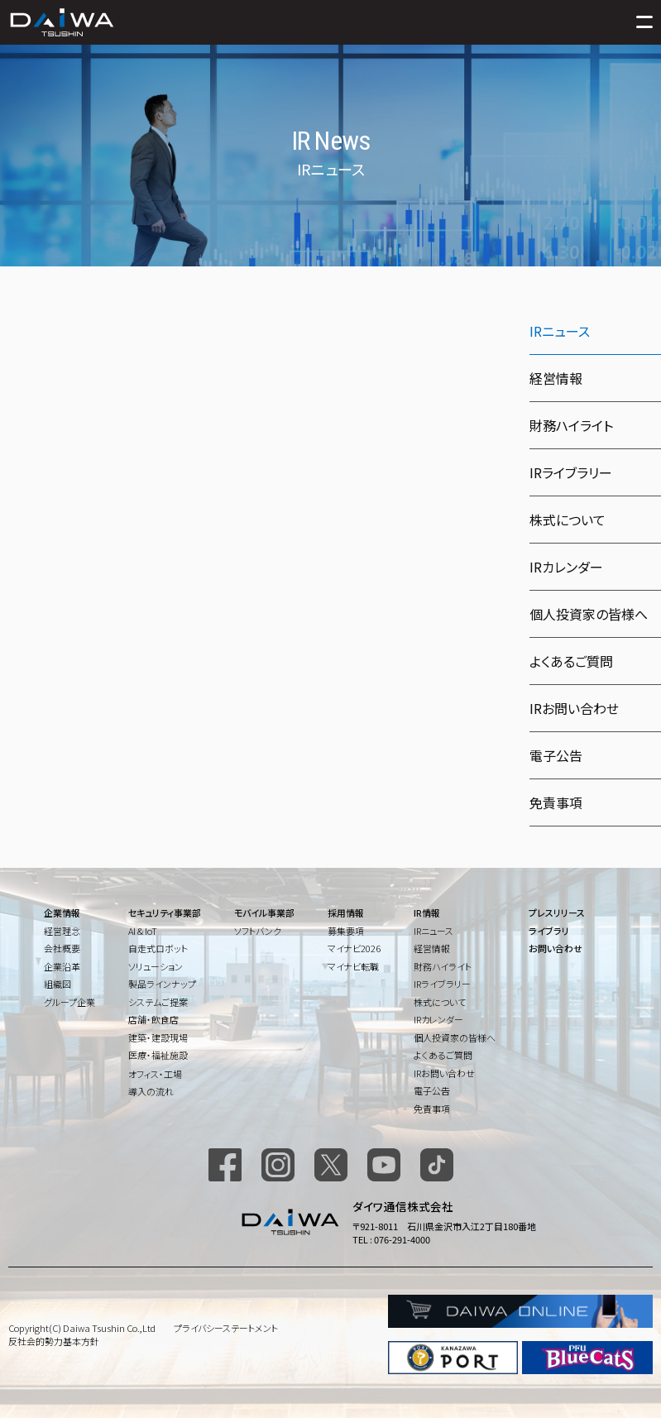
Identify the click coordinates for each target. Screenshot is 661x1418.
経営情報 (555, 378)
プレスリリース (557, 912)
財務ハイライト (571, 425)
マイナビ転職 (353, 966)
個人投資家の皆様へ (588, 614)
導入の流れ (151, 1091)
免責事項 (555, 802)
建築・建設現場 (158, 1037)
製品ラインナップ (162, 983)
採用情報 (346, 912)
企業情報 (62, 912)
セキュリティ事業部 (164, 912)
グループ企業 (69, 1001)
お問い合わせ (555, 948)
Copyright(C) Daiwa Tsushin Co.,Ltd (82, 1327)
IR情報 (427, 912)
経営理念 (62, 930)
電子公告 (555, 755)
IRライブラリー (570, 472)
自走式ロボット (158, 948)
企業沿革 (62, 966)
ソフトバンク (257, 930)
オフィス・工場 (155, 1073)
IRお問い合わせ (574, 708)
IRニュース (433, 930)
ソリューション (155, 966)
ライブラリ (549, 930)
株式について (567, 519)
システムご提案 (158, 1001)
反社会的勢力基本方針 (53, 1341)
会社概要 (62, 948)
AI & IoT (142, 930)
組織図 (57, 983)
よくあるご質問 (571, 661)
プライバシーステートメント (226, 1327)
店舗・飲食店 (153, 1019)
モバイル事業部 (264, 912)
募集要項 (346, 930)
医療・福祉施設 (158, 1054)
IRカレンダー (566, 567)
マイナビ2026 (354, 948)
